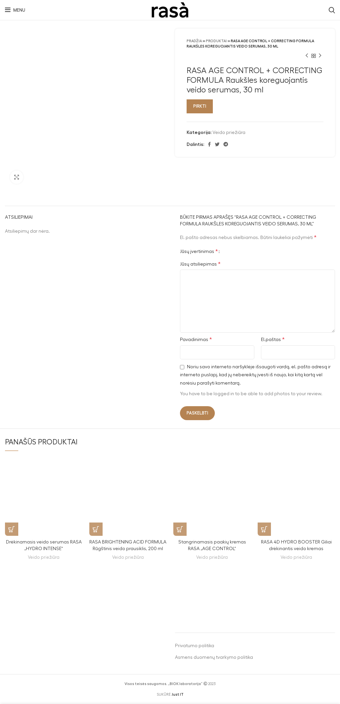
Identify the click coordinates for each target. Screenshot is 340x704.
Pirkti (199, 106)
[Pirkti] (11, 529)
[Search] (331, 10)
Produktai (216, 41)
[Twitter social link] (217, 144)
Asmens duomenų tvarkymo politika (214, 657)
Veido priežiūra (228, 132)
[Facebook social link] (209, 144)
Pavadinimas (196, 339)
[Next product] (320, 56)
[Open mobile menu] (15, 10)
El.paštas (273, 339)
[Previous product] (306, 56)
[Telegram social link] (225, 144)
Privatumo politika (194, 646)
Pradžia (194, 41)
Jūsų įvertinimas (199, 251)
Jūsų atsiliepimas (200, 264)
